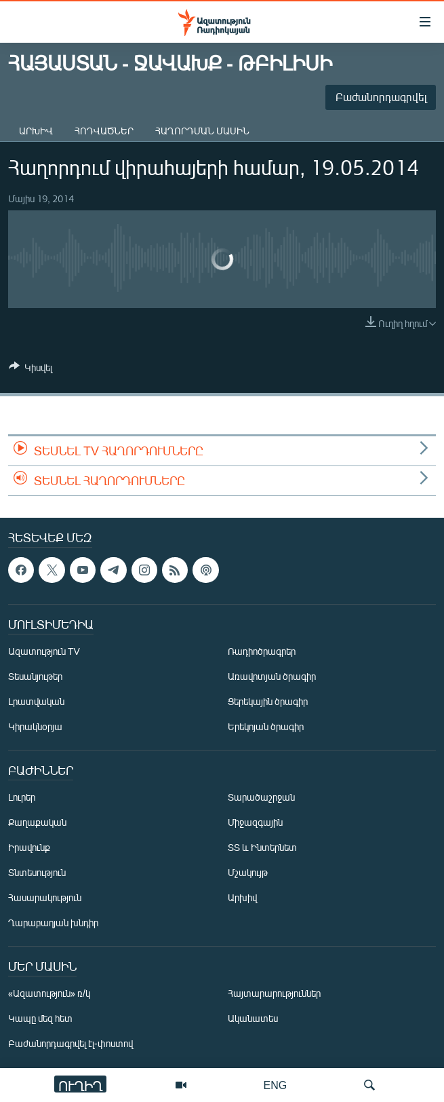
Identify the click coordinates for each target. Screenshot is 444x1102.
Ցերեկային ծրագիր (268, 701)
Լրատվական (36, 701)
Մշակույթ (248, 872)
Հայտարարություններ (274, 993)
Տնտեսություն (37, 872)
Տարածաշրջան (261, 797)
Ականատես (253, 1018)
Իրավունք (29, 847)
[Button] (30, 370)
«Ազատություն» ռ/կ (49, 993)
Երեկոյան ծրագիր (266, 726)
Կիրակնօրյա (35, 726)
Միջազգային (255, 822)
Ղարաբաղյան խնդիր (53, 922)
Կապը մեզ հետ (40, 1018)
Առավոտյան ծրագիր (272, 676)
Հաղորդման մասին (202, 130)
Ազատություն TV (44, 651)
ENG (275, 1084)
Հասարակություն (44, 897)
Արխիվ (36, 130)
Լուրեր (21, 797)
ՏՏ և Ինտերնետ (262, 847)
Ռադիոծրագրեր (262, 651)
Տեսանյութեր (35, 676)
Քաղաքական (37, 822)
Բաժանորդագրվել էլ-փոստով (70, 1043)
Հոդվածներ (104, 130)
